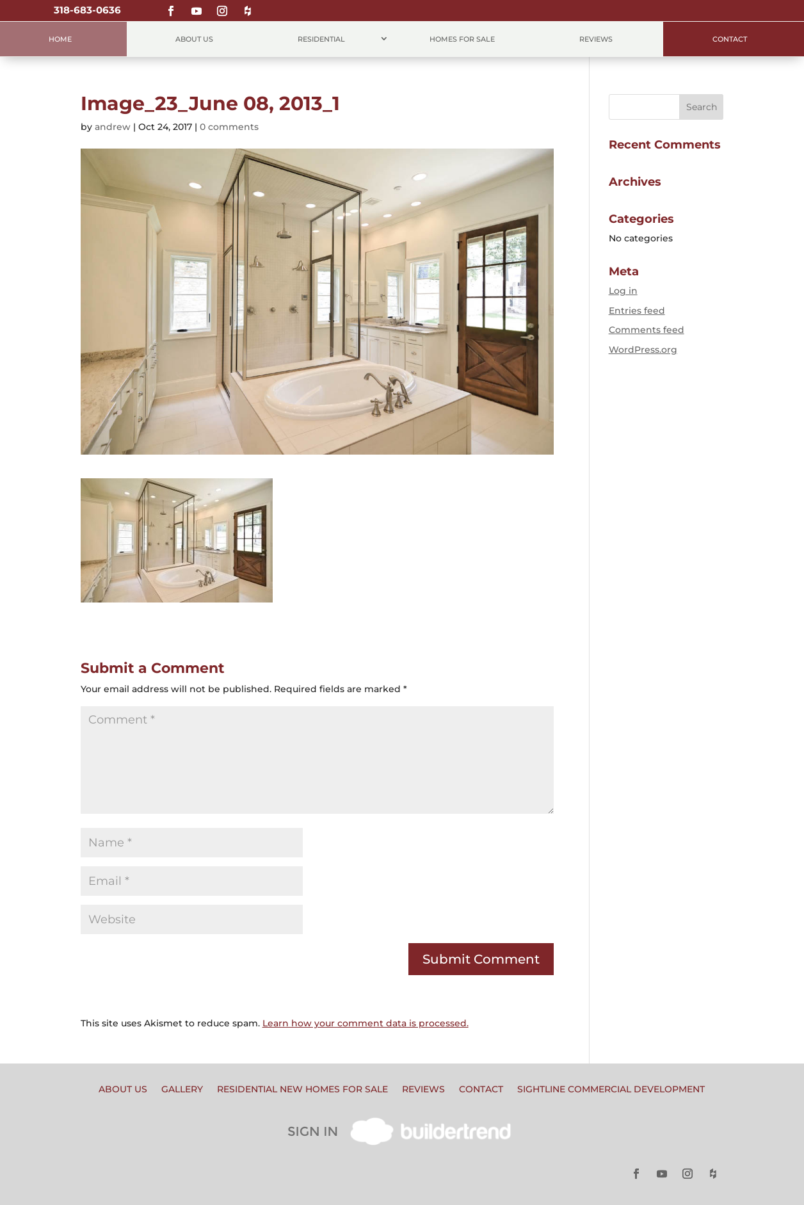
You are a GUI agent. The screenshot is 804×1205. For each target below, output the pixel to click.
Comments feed (646, 330)
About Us (194, 39)
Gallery (182, 1090)
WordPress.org (643, 349)
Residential (321, 39)
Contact (729, 39)
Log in (623, 290)
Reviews (596, 39)
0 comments (229, 127)
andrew (113, 127)
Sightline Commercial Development (611, 1090)
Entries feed (637, 310)
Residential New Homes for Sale (302, 1090)
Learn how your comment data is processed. (365, 1023)
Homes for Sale (462, 39)
